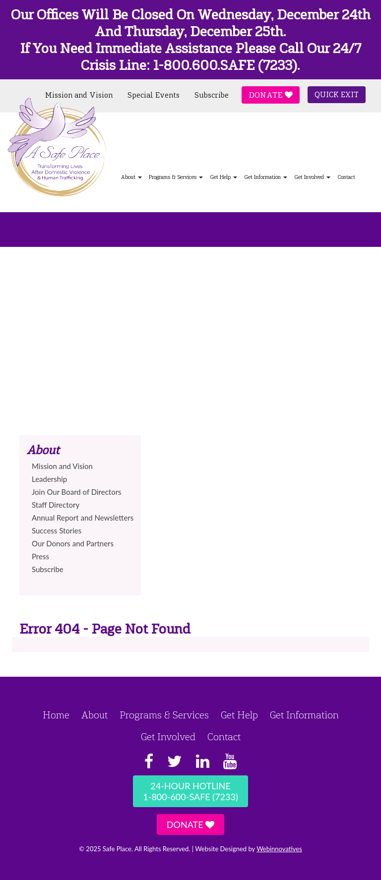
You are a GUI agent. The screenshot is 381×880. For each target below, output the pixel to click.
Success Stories (56, 530)
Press (40, 556)
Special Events (153, 95)
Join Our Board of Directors (77, 491)
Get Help (223, 177)
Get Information (265, 177)
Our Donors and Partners (73, 543)
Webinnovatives (279, 849)
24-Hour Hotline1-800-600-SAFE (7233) (190, 791)
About (94, 715)
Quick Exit (337, 94)
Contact (346, 177)
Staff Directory (55, 504)
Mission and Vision (79, 95)
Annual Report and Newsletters (82, 517)
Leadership (49, 478)
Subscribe (211, 95)
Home (56, 715)
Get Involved (312, 177)
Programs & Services (176, 177)
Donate (271, 95)
